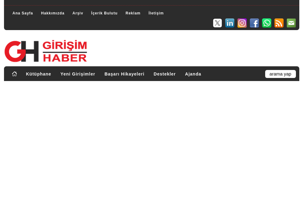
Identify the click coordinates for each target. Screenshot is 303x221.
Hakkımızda (53, 13)
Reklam (133, 13)
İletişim (156, 13)
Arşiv (78, 13)
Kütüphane (38, 74)
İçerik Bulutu (104, 13)
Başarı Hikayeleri (125, 74)
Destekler (165, 74)
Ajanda (193, 74)
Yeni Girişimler (78, 74)
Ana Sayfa (23, 13)
